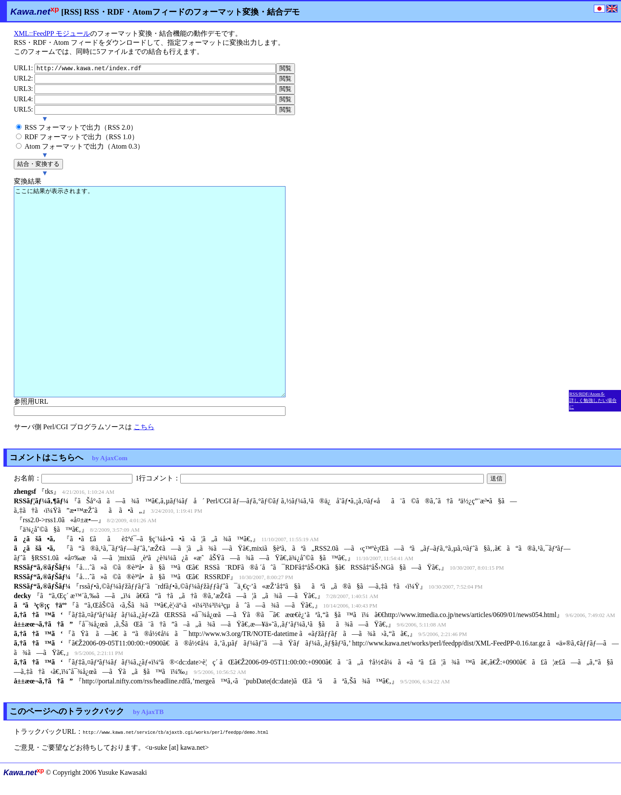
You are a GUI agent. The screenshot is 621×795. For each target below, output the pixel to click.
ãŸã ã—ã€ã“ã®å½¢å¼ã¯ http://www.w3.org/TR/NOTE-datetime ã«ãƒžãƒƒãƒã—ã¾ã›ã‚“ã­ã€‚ (240, 641)
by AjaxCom (109, 464)
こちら (144, 433)
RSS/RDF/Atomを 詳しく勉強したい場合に (593, 400)
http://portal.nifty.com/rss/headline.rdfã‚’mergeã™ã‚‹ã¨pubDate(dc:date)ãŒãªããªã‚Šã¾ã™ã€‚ (236, 688)
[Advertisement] (595, 157)
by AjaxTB (148, 719)
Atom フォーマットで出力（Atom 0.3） (84, 150)
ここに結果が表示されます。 (149, 296)
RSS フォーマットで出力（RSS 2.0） (81, 131)
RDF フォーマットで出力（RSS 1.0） (81, 141)
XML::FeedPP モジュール (52, 33)
